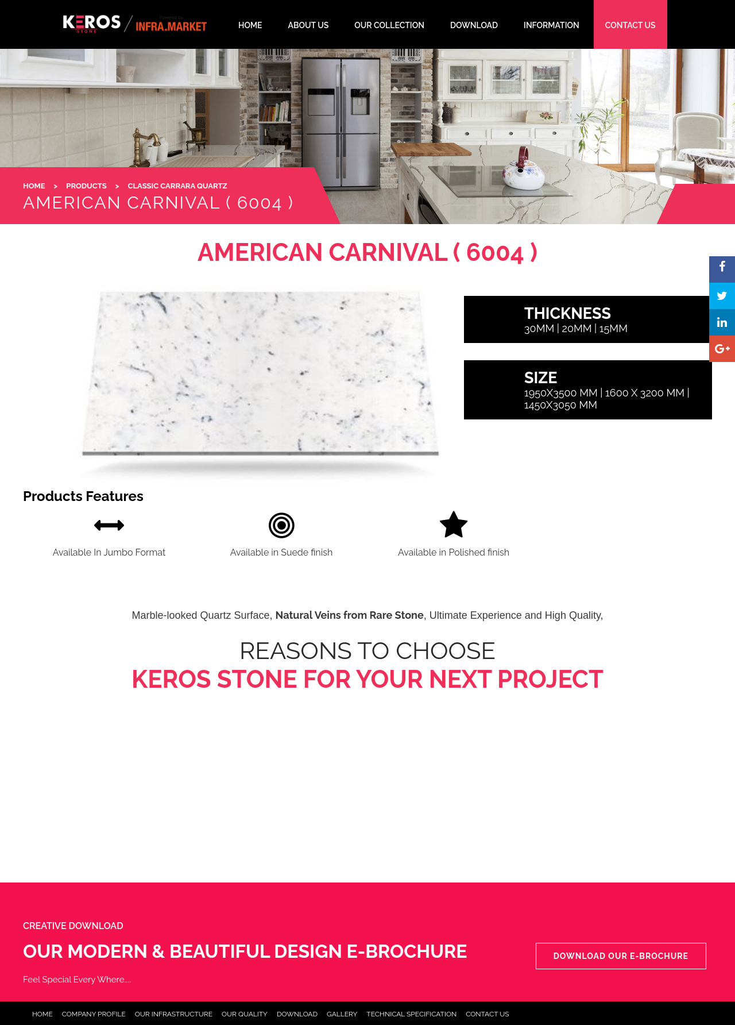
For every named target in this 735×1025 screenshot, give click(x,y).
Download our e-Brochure (621, 956)
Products (86, 186)
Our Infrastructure (173, 1014)
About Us (308, 25)
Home (42, 1014)
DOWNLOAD (474, 25)
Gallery (342, 1014)
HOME (250, 25)
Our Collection (389, 25)
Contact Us (487, 1014)
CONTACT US (630, 25)
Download (297, 1014)
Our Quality (245, 1014)
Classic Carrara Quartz (177, 186)
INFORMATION (551, 25)
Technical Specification (411, 1014)
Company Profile (94, 1014)
